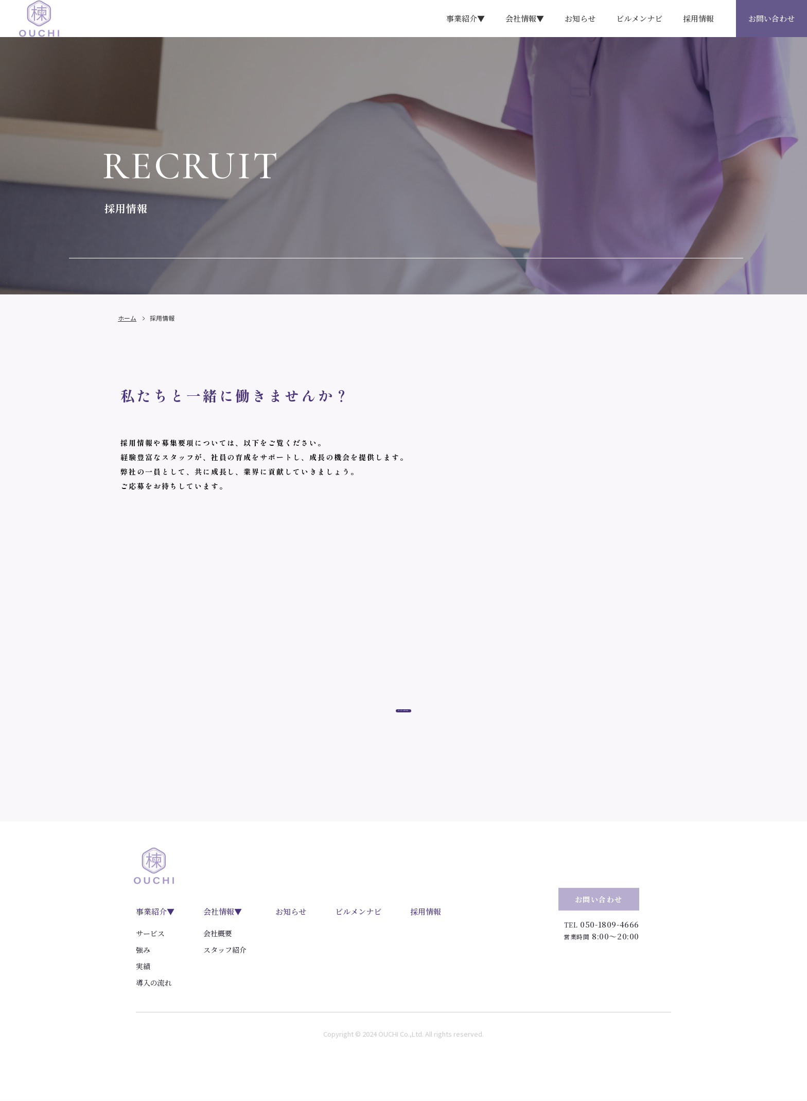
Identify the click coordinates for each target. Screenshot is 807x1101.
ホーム (127, 333)
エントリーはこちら (404, 745)
